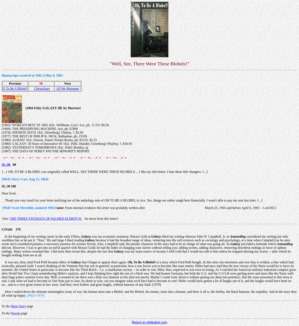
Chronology (42, 88)
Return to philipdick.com (149, 322)
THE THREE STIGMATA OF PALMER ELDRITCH (46, 218)
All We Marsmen (67, 88)
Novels (15, 313)
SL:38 (6, 164)
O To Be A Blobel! (15, 88)
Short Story (18, 306)
